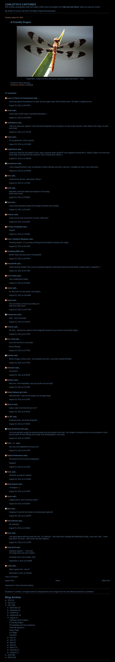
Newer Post (9, 581)
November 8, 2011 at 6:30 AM (20, 573)
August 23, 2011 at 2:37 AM (19, 387)
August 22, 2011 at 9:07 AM (19, 259)
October (13, 613)
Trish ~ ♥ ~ (11, 443)
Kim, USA (11, 339)
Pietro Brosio (12, 521)
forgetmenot (12, 149)
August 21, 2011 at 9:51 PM (19, 105)
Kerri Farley (12, 276)
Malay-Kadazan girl (15, 392)
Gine (9, 176)
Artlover (10, 215)
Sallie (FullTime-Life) (15, 429)
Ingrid (9, 300)
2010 (10, 655)
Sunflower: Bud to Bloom (18, 620)
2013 (10, 600)
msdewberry (12, 123)
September (14, 615)
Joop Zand (11, 547)
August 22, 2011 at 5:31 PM (19, 363)
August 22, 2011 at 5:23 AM (19, 210)
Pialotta (10, 355)
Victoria (10, 327)
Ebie (9, 509)
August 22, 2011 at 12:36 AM (20, 158)
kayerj (9, 288)
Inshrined (12, 635)
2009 (10, 657)
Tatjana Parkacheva (15, 455)
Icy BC (9, 417)
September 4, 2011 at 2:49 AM (20, 561)
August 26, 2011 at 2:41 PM (19, 491)
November (14, 610)
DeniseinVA (11, 264)
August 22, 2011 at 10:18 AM (20, 295)
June (12, 640)
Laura (9, 496)
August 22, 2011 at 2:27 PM (19, 350)
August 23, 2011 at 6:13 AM (19, 399)
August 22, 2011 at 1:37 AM (19, 183)
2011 (10, 605)
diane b (10, 404)
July (11, 638)
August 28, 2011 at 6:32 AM (19, 504)
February (13, 650)
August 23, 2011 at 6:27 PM (19, 450)
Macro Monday (24, 83)
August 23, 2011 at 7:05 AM (19, 424)
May (12, 642)
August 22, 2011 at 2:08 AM (19, 197)
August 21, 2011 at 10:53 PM (20, 118)
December (14, 608)
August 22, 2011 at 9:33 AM (19, 283)
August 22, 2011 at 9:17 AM (19, 271)
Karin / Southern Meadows (18, 239)
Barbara (10, 380)
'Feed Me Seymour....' (17, 628)
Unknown (11, 368)
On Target (13, 633)
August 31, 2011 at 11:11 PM (20, 542)
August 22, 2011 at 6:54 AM (19, 222)
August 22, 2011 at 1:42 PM (19, 322)
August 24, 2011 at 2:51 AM (19, 467)
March (12, 647)
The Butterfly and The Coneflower (22, 625)
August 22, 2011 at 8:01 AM (19, 246)
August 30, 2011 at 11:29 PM (20, 516)
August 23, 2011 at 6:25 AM (19, 412)
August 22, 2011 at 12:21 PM (20, 310)
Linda (9, 110)
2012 (10, 603)
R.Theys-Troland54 (14, 227)
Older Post (106, 581)
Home (58, 581)
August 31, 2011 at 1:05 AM (19, 528)
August (13, 618)
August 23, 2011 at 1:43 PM (19, 438)
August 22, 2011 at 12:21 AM (20, 144)
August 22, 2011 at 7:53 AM (19, 234)
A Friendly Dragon (16, 623)
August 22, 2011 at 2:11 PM (19, 334)
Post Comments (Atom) (24, 585)
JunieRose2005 (13, 251)
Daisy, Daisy (14, 630)
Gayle (9, 137)
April (12, 645)
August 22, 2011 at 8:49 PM (19, 375)
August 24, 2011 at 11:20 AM (20, 479)
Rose (9, 472)
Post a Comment (11, 577)
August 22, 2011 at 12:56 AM (20, 171)
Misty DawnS (12, 484)
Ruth (9, 188)
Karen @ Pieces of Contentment (20, 98)
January (13, 652)
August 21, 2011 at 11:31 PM (20, 132)
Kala (9, 202)
